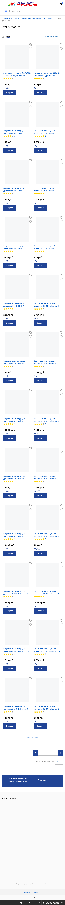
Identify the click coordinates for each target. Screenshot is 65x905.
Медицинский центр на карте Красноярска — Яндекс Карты (32, 884)
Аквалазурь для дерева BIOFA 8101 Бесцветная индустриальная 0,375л (17, 75)
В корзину (9, 93)
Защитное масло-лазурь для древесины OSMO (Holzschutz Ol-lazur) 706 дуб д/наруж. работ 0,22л (47, 651)
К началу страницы (32, 892)
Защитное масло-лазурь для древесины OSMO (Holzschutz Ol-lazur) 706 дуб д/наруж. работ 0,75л (16, 709)
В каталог (42, 780)
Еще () (6, 88)
